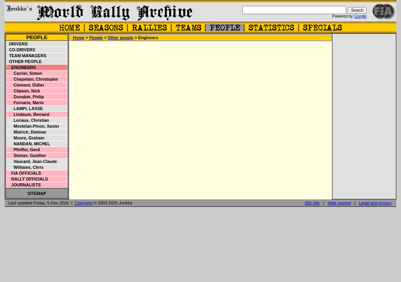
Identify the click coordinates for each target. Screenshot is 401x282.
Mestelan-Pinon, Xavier (33, 126)
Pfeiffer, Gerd (23, 149)
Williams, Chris (25, 167)
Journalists (24, 185)
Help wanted (339, 203)
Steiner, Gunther (26, 155)
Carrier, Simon (24, 73)
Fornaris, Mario (25, 102)
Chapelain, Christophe (32, 79)
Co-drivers (21, 49)
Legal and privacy (375, 203)
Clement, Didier (25, 85)
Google (360, 16)
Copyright (84, 203)
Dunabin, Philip (25, 96)
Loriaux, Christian (28, 120)
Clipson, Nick (23, 91)
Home (79, 37)
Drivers (17, 44)
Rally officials (27, 179)
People (36, 37)
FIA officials (24, 173)
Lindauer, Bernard (28, 114)
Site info (312, 203)
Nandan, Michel (28, 143)
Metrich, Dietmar (26, 132)
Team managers (26, 55)
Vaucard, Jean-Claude (32, 161)
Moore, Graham (25, 138)
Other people (24, 61)
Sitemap (36, 193)
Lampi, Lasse (25, 108)
